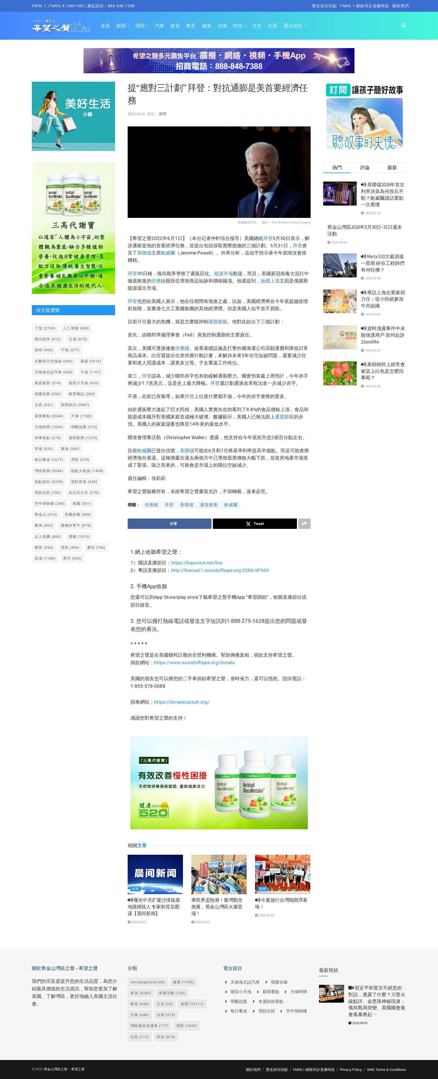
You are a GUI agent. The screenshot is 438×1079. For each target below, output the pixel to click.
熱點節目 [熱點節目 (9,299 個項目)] (49, 482)
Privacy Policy (351, 1070)
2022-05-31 (137, 114)
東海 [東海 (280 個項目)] (70, 449)
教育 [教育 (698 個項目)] (139, 1004)
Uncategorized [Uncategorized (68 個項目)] (147, 982)
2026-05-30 (264, 915)
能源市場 (223, 273)
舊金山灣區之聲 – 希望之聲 (64, 1069)
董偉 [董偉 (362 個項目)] (44, 525)
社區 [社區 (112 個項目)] (139, 1037)
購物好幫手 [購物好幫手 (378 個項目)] (76, 525)
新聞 (121, 26)
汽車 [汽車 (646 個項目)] (139, 1015)
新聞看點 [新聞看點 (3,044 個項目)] (49, 416)
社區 (272, 26)
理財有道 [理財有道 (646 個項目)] (84, 482)
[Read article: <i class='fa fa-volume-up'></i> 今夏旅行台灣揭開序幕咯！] (282, 874)
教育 (191, 26)
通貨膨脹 (217, 321)
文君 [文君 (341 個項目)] (44, 405)
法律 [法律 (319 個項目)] (166, 1015)
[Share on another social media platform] (304, 524)
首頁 (105, 26)
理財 (140, 26)
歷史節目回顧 (324, 6)
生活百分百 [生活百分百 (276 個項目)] (84, 493)
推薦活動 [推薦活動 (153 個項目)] (172, 993)
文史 (257, 26)
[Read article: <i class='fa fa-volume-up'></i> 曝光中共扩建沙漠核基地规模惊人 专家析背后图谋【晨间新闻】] (155, 874)
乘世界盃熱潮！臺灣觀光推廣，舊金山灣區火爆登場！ (216, 907)
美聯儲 (144, 253)
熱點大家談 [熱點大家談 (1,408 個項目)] (87, 471)
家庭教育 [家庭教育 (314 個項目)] (48, 383)
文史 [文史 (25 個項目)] (165, 1004)
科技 (237, 26)
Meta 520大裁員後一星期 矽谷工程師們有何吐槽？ (382, 263)
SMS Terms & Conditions (386, 1070)
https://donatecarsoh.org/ (182, 702)
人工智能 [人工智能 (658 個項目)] (76, 328)
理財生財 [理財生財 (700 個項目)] (48, 493)
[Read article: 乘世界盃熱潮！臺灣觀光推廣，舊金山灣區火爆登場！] (219, 874)
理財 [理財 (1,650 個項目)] (186, 1026)
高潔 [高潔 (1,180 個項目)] (45, 558)
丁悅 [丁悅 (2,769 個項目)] (45, 328)
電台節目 (293, 26)
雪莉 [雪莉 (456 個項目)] (70, 547)
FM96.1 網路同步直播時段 (364, 6)
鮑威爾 (168, 253)
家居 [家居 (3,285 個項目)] (140, 993)
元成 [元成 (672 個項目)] (78, 339)
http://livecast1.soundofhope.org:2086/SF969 (220, 570)
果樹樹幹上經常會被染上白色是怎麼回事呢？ (383, 371)
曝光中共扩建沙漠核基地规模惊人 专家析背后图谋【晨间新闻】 (154, 907)
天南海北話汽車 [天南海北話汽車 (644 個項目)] (54, 372)
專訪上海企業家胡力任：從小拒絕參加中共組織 (383, 299)
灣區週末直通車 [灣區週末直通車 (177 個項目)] (149, 1026)
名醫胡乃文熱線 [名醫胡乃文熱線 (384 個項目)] (54, 361)
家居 (175, 26)
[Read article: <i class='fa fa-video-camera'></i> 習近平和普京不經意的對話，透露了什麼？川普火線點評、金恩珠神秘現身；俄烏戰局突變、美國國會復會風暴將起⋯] (331, 994)
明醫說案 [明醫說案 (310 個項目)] (84, 427)
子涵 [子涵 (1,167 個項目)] (90, 372)
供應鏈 (158, 281)
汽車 (159, 26)
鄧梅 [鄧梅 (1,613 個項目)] (79, 536)
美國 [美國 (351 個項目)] (82, 503)
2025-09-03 (357, 1023)
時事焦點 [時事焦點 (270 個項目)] (48, 438)
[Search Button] (404, 26)
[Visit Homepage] (61, 25)
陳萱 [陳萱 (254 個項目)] (44, 547)
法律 (222, 26)
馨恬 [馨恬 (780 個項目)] (96, 547)
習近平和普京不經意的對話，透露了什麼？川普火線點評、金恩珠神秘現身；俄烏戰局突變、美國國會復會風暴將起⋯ (376, 1001)
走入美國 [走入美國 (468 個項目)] (48, 536)
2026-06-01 (137, 922)
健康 (206, 26)
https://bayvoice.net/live (196, 563)
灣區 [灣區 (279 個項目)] (80, 460)
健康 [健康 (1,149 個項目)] (183, 982)
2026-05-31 (200, 922)
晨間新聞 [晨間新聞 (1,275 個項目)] (83, 438)
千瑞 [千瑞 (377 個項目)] (70, 350)
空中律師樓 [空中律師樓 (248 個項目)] (50, 503)
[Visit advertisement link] (219, 65)
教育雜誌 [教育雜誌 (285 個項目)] (82, 394)
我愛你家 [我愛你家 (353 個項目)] (48, 394)
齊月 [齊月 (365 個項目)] (72, 558)
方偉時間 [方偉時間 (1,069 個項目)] (49, 427)
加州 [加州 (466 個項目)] (44, 350)
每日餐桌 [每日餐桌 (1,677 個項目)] (49, 460)
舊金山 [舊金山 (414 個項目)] (46, 514)
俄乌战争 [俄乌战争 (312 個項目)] (48, 339)
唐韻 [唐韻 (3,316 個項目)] (90, 361)
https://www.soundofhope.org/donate (194, 662)
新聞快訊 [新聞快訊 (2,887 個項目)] (75, 405)
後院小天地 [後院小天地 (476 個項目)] (84, 383)
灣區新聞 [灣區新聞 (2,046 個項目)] (49, 471)
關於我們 (400, 6)
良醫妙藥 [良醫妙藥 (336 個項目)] (78, 514)
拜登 (268, 238)
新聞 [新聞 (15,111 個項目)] (192, 1004)
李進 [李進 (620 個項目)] (44, 449)
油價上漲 (270, 281)
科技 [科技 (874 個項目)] (166, 1037)
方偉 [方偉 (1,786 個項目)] (81, 416)
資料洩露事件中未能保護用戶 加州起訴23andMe (383, 335)
